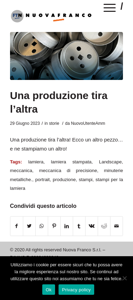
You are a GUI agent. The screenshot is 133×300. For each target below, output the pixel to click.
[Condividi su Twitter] (29, 226)
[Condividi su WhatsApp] (42, 226)
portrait (42, 179)
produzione (64, 179)
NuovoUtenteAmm (88, 123)
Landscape (110, 161)
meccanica (21, 170)
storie (54, 123)
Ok (49, 289)
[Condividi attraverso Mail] (116, 226)
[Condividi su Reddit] (104, 226)
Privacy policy (76, 289)
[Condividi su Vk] (92, 226)
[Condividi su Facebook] (16, 226)
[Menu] (110, 9)
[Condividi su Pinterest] (54, 226)
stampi (86, 179)
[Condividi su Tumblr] (79, 226)
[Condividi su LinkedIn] (67, 226)
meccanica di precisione (68, 170)
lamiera (35, 161)
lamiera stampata (71, 161)
